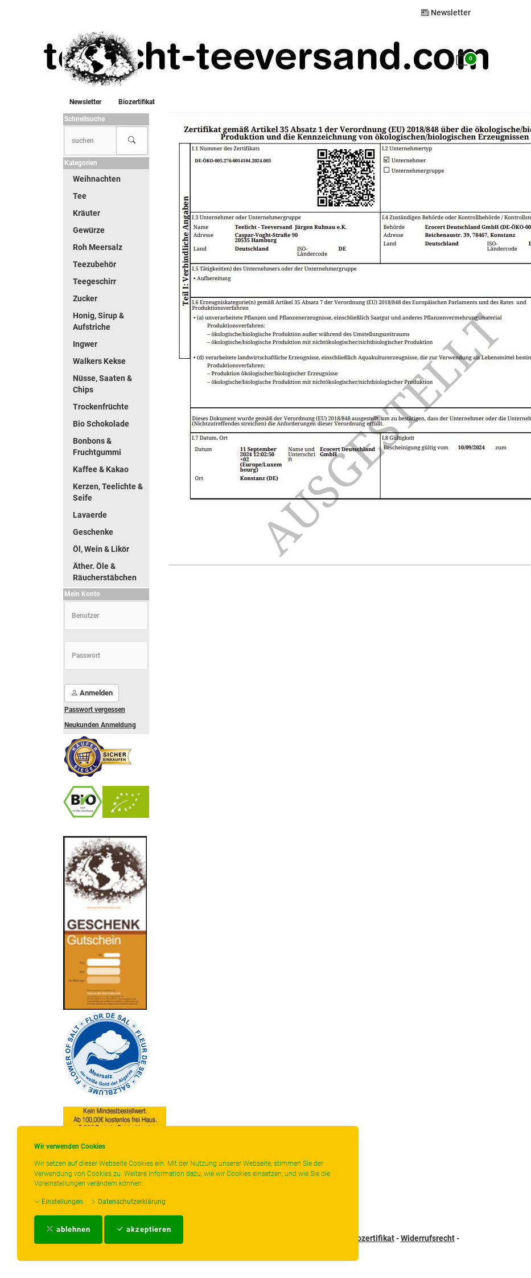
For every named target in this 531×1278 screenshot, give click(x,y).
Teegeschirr (94, 281)
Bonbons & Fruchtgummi (97, 446)
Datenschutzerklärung (128, 1202)
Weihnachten (97, 178)
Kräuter (86, 213)
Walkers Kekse (99, 361)
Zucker (85, 298)
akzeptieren (143, 1229)
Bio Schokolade (101, 423)
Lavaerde (90, 514)
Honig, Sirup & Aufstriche (98, 321)
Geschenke (93, 531)
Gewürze (89, 230)
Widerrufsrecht (428, 1238)
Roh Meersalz (97, 247)
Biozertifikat (136, 102)
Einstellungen (58, 1202)
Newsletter (446, 12)
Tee (80, 195)
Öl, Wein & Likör (101, 549)
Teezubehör (94, 264)
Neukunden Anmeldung (100, 725)
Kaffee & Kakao (101, 469)
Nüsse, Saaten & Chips (102, 384)
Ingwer (85, 344)
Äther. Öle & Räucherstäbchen (105, 572)
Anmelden (92, 693)
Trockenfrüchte (101, 406)
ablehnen (68, 1229)
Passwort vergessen (94, 710)
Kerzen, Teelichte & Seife (108, 492)
